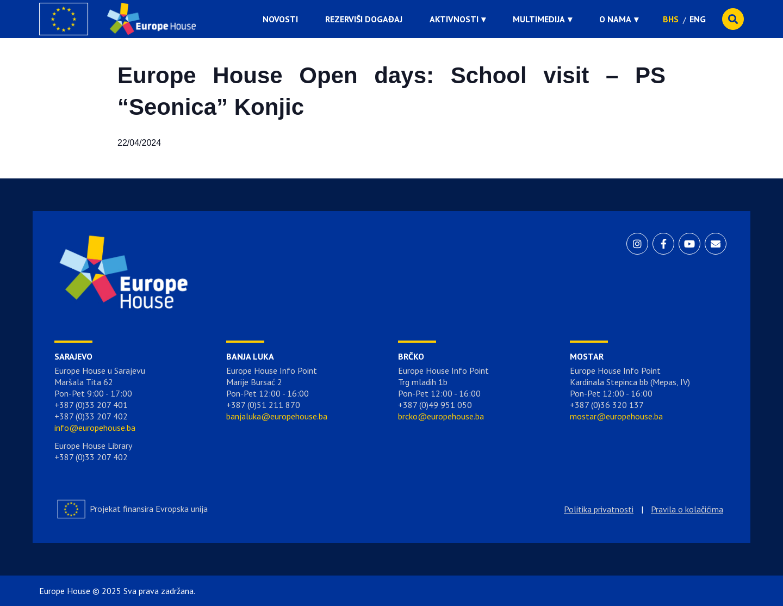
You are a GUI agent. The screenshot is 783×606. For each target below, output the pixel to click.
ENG (697, 19)
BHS (671, 19)
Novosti (280, 19)
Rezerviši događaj (363, 19)
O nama (615, 19)
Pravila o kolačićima (687, 509)
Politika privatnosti (598, 509)
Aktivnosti (454, 19)
